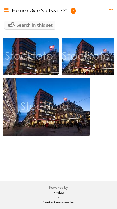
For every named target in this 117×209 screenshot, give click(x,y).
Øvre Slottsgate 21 (49, 10)
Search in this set (35, 25)
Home (19, 10)
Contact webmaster (58, 202)
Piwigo (58, 192)
